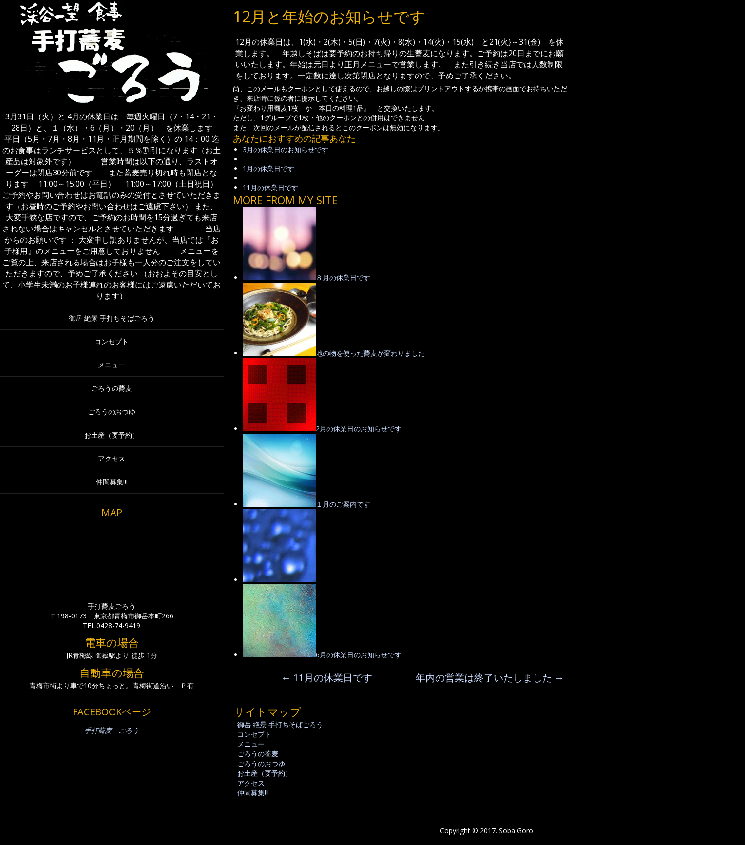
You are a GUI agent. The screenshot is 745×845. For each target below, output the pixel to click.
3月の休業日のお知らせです (285, 149)
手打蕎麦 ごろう (111, 730)
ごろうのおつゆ (111, 411)
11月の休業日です (270, 187)
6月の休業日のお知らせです (358, 654)
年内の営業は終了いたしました (490, 677)
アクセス (111, 458)
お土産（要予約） (111, 435)
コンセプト (112, 341)
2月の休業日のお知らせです (358, 428)
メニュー (111, 364)
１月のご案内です (343, 504)
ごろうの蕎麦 (111, 388)
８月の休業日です (343, 277)
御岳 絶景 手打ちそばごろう (111, 318)
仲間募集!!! (112, 481)
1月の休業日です (268, 168)
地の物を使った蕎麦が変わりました (370, 353)
